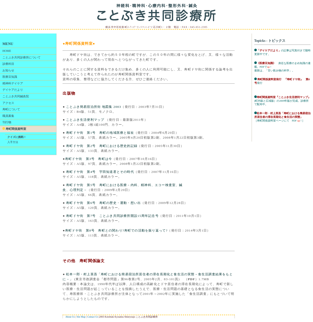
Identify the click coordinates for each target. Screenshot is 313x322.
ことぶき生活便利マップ (85, 120)
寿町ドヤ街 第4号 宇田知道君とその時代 (99, 172)
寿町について (11, 109)
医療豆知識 (9, 76)
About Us (70, 316)
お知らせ (8, 70)
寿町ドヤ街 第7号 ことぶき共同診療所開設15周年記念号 (112, 216)
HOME (6, 51)
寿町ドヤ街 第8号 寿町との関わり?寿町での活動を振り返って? (116, 230)
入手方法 (12, 142)
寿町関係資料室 (14, 129)
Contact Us (92, 316)
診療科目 (8, 64)
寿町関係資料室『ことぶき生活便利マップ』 (284, 97)
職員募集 (8, 116)
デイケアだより (12, 89)
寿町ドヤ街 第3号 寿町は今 (88, 159)
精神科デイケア (12, 83)
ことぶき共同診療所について (21, 57)
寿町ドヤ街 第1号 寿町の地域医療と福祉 (99, 132)
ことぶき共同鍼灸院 (15, 96)
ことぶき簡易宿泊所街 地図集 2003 (93, 107)
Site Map (81, 316)
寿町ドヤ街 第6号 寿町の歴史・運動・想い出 (103, 203)
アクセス (8, 103)
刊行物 (6, 122)
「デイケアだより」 (269, 50)
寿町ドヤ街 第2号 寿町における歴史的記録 (101, 146)
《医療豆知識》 (266, 63)
